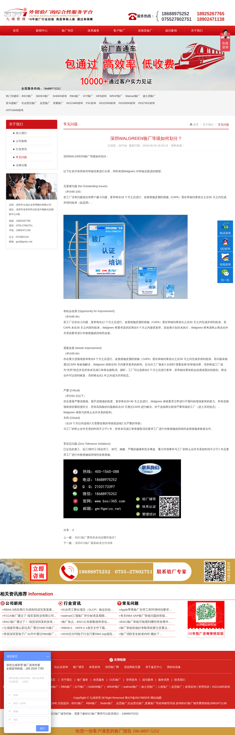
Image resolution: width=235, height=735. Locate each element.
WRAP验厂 (116, 96)
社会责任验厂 (29, 103)
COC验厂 (115, 679)
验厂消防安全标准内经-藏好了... (141, 634)
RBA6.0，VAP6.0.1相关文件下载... (84, 627)
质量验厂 (58, 103)
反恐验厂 (45, 103)
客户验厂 (119, 30)
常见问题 (20, 157)
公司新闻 (20, 141)
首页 (16, 30)
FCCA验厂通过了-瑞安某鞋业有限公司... (30, 615)
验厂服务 (82, 679)
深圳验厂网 (112, 667)
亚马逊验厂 (12, 103)
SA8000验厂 (96, 686)
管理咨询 (131, 679)
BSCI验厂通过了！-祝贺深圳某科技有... (29, 621)
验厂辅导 (78, 667)
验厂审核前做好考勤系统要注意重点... (145, 627)
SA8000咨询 (59, 96)
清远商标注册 (132, 667)
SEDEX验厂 (43, 96)
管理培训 (203, 686)
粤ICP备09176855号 (137, 697)
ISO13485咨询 (74, 103)
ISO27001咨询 (146, 103)
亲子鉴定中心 (154, 667)
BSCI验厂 (27, 96)
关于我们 (197, 30)
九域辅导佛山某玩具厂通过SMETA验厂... (30, 627)
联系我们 (179, 679)
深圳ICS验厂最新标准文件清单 (93, 543)
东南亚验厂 (145, 30)
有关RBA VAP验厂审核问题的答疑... (144, 615)
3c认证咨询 (61, 667)
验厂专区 (67, 30)
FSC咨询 (91, 103)
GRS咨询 (101, 96)
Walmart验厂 (132, 96)
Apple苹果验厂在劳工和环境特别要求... (146, 609)
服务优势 (163, 679)
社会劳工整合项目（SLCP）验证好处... (87, 609)
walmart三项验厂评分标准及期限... (84, 615)
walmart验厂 (130, 686)
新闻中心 (42, 30)
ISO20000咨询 (127, 103)
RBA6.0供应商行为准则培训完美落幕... (29, 609)
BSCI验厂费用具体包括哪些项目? (95, 537)
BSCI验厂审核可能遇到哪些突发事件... (145, 621)
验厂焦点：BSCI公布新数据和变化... (86, 621)
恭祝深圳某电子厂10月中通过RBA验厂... (30, 634)
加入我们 (20, 133)
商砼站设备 (174, 667)
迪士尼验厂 (149, 96)
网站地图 (156, 697)
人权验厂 (163, 686)
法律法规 (20, 165)
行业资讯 (20, 149)
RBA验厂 (75, 96)
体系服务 (93, 30)
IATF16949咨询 (14, 110)
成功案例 (171, 30)
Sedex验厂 (51, 686)
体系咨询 (94, 667)
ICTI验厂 (88, 96)
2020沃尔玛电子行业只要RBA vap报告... (88, 634)
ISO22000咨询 (107, 103)
